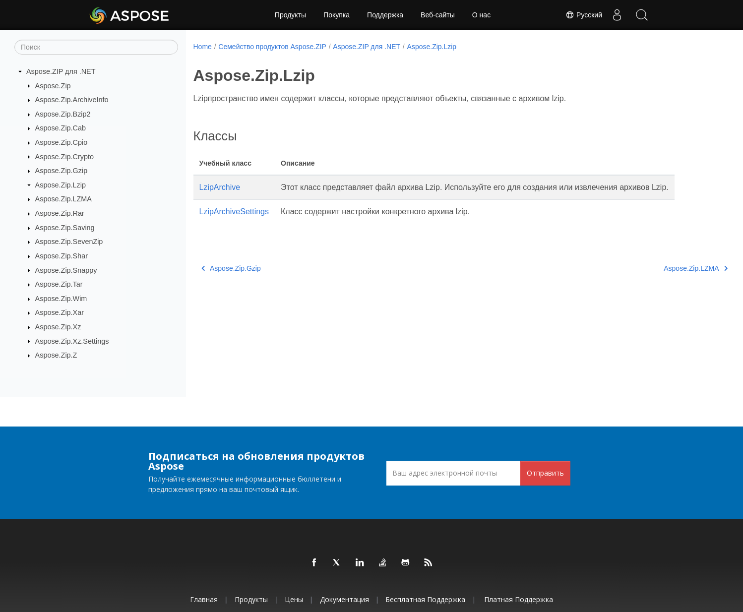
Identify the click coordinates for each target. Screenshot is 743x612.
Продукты (290, 15)
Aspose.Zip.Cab (60, 128)
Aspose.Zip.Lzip (60, 185)
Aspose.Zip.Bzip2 (63, 114)
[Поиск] (96, 47)
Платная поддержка (518, 599)
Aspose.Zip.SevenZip (69, 241)
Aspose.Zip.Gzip (61, 171)
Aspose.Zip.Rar (59, 213)
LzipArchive (220, 187)
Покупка (336, 15)
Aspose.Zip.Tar (59, 284)
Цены (294, 599)
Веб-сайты (438, 15)
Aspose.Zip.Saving (65, 228)
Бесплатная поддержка (425, 599)
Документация (344, 599)
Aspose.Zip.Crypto (64, 156)
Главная (204, 599)
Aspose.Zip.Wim (61, 299)
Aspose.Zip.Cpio (61, 142)
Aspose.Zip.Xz (58, 327)
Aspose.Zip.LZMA (63, 199)
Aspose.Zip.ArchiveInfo (72, 100)
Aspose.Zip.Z (56, 355)
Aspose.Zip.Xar (59, 312)
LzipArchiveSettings (234, 211)
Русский (583, 14)
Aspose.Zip (53, 85)
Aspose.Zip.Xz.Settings (72, 341)
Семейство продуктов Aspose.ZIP (272, 47)
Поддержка (385, 15)
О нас (481, 15)
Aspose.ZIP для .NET (61, 71)
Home (202, 47)
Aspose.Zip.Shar (61, 256)
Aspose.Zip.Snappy (66, 270)
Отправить (545, 473)
